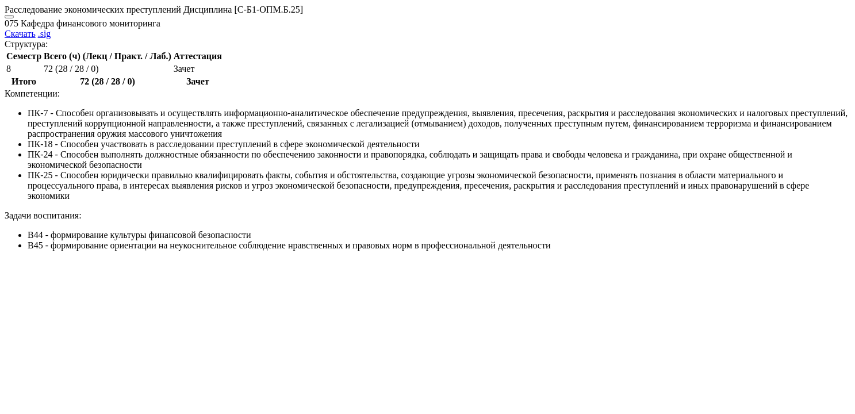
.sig (44, 34)
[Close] (9, 16)
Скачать (20, 34)
